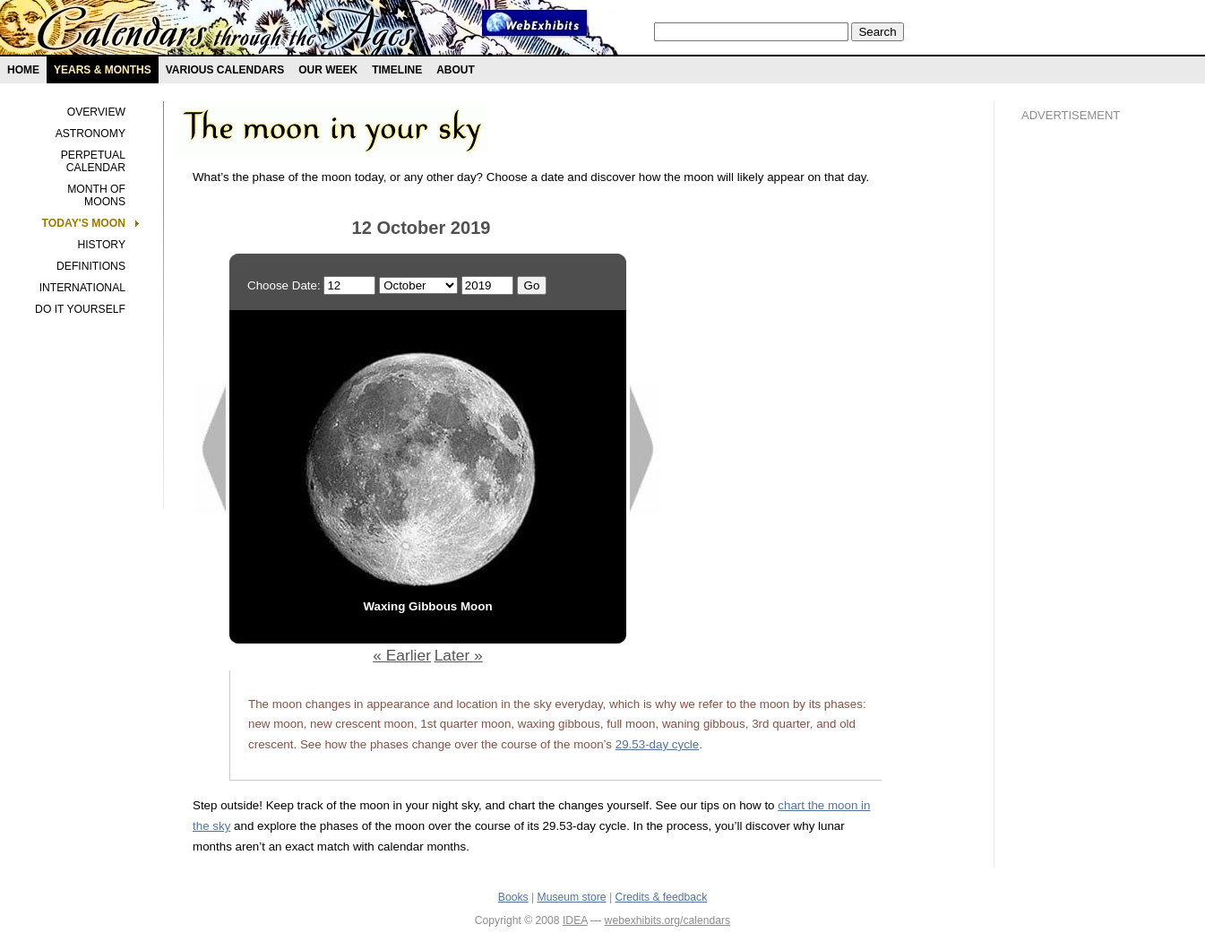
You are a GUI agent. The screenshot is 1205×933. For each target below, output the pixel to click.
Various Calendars (225, 70)
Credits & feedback (661, 897)
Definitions (90, 266)
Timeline (397, 70)
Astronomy (90, 133)
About (455, 70)
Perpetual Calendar (93, 161)
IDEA (575, 920)
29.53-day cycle (657, 744)
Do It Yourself (80, 309)
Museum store (572, 897)
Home (23, 70)
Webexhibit (535, 23)
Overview (96, 112)
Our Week (327, 70)
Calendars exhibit (226, 31)
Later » (459, 655)
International (82, 287)
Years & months (102, 70)
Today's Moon (83, 223)
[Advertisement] (1093, 440)
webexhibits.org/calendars (668, 920)
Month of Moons (96, 195)
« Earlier (402, 655)
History (101, 244)
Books (513, 897)
